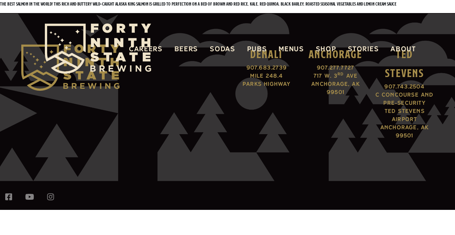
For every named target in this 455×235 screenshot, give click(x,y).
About (403, 48)
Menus (291, 48)
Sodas (222, 48)
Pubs (257, 48)
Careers (146, 48)
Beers (186, 48)
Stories (363, 48)
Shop (326, 48)
